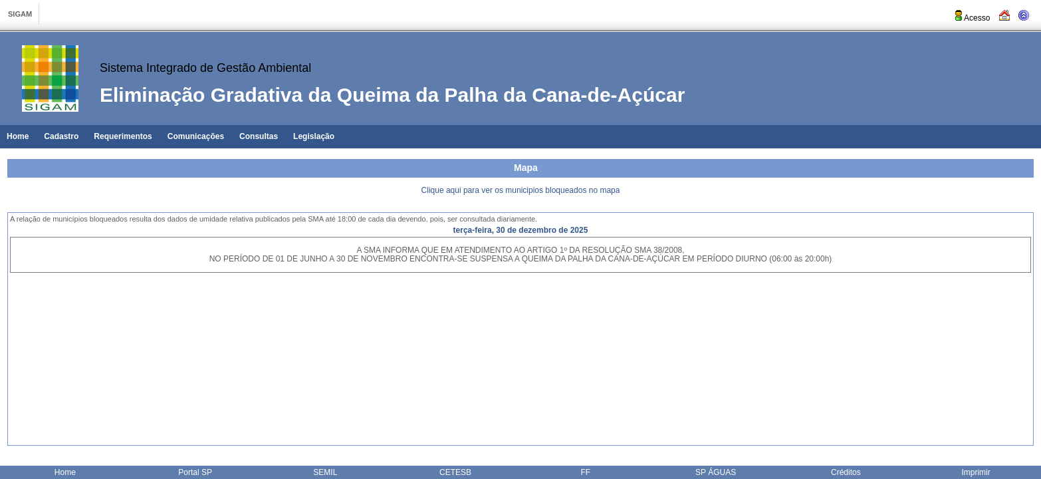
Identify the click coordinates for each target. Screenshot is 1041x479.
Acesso (971, 18)
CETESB (455, 472)
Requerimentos (123, 136)
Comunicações (196, 136)
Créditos (846, 472)
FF (586, 472)
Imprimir (975, 472)
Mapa (526, 167)
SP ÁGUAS (715, 472)
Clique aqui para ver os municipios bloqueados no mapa (520, 190)
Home (18, 136)
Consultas (258, 136)
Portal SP (195, 472)
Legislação (313, 136)
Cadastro (61, 136)
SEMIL (325, 472)
